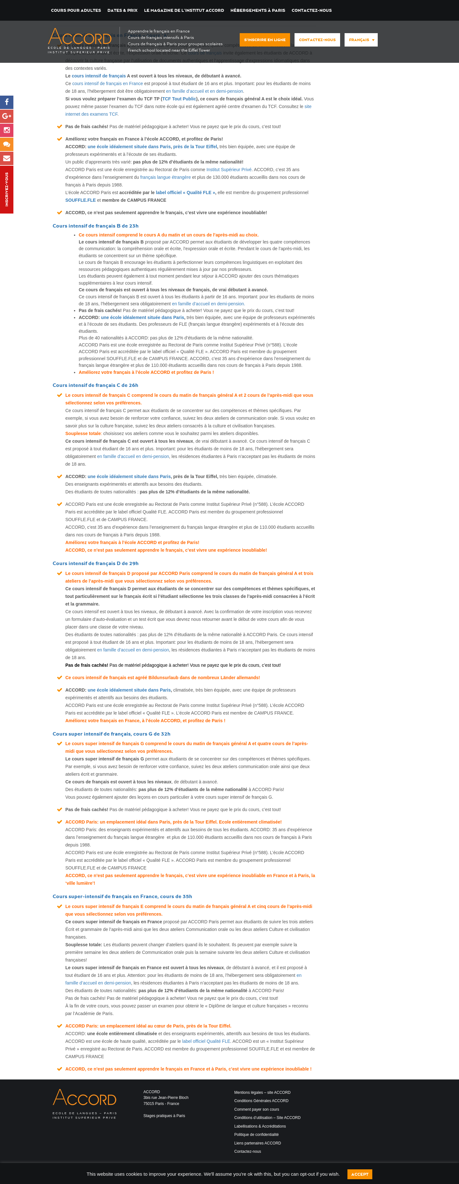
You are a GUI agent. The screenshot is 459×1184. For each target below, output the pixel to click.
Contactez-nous (312, 10)
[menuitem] (361, 40)
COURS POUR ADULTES (76, 10)
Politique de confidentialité (256, 1134)
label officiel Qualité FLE (206, 1041)
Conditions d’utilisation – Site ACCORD (267, 1117)
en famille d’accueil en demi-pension (133, 456)
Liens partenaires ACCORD (257, 1143)
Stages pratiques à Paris (164, 1116)
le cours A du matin (159, 234)
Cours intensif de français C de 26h (95, 385)
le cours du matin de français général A (209, 743)
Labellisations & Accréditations (260, 1126)
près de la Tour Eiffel (195, 146)
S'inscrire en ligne (265, 40)
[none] (359, 40)
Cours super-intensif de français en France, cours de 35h (122, 896)
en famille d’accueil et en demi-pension (204, 91)
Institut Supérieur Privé (229, 169)
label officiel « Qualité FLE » (185, 192)
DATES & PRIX (122, 10)
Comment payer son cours (256, 1109)
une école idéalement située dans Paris (129, 146)
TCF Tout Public (179, 98)
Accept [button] (359, 1174)
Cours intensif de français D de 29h (96, 563)
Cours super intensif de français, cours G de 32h (112, 734)
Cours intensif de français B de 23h (96, 226)
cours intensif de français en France (107, 83)
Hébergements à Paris (257, 10)
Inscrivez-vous (6, 190)
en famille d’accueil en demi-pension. (208, 303)
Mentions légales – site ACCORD (262, 1092)
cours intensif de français (99, 75)
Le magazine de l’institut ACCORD (184, 10)
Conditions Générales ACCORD (261, 1101)
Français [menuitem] (359, 40)
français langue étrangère (165, 177)
